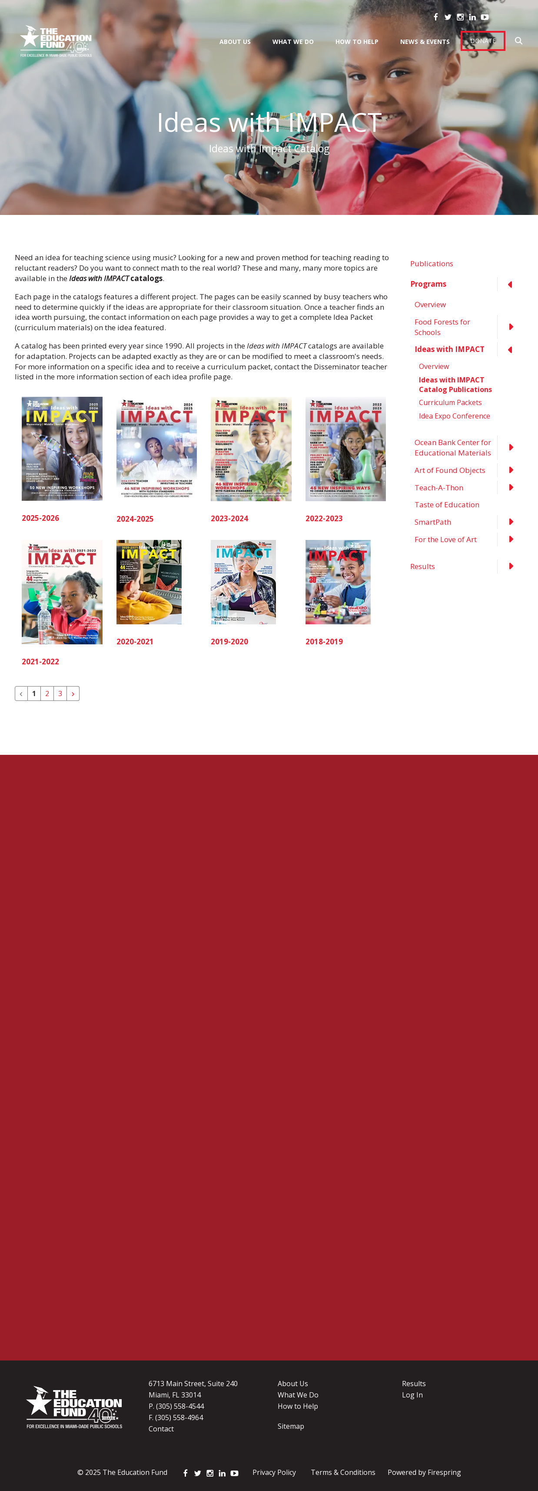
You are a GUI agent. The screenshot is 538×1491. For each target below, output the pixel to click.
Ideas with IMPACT (469, 349)
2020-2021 (135, 642)
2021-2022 (40, 662)
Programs (466, 284)
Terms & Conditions (343, 1472)
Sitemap (291, 1426)
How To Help (357, 41)
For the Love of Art (469, 539)
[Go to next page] (73, 693)
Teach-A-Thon (469, 488)
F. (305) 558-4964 (176, 1417)
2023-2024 (229, 518)
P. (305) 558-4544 (176, 1406)
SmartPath (469, 522)
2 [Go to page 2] (47, 693)
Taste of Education (447, 504)
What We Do (293, 41)
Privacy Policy (274, 1472)
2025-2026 (40, 518)
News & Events (425, 41)
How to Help (298, 1406)
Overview (430, 304)
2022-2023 (324, 518)
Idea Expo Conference (454, 416)
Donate (483, 41)
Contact (161, 1429)
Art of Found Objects (469, 470)
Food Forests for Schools (469, 327)
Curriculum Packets (450, 402)
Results (466, 566)
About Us (235, 41)
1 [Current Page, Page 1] (34, 693)
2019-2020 (229, 642)
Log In (412, 1395)
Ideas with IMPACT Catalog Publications (455, 384)
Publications (431, 263)
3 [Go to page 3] (60, 693)
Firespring (444, 1472)
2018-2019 (324, 642)
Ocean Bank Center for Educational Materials (469, 448)
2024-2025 (135, 519)
